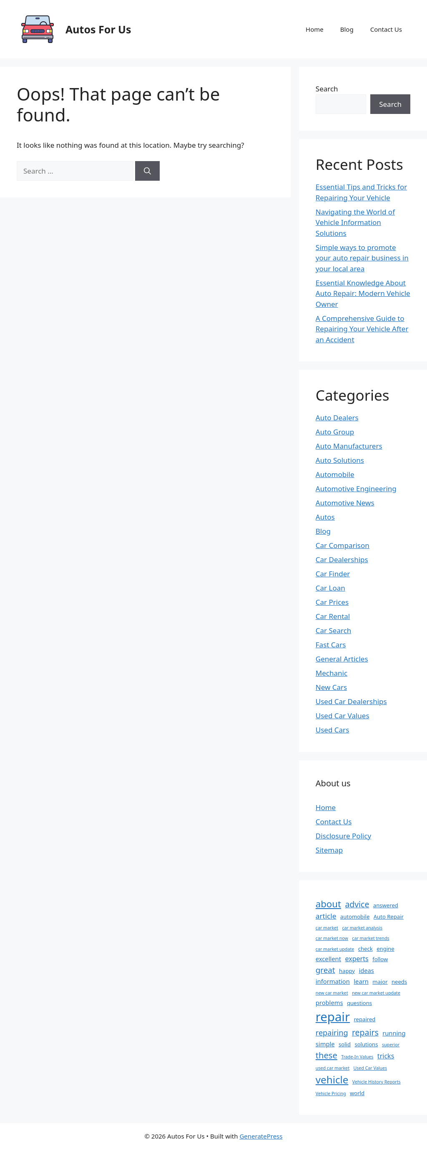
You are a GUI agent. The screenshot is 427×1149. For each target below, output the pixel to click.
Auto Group (335, 432)
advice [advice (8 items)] (357, 904)
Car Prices (332, 602)
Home (315, 29)
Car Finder (333, 573)
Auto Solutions (340, 460)
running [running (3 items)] (393, 1033)
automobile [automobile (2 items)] (354, 916)
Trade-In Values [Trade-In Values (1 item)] (357, 1057)
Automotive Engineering (356, 488)
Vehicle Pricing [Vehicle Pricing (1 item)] (331, 1093)
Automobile (335, 474)
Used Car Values (342, 715)
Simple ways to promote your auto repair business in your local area (362, 257)
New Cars (331, 687)
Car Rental (333, 616)
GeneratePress (260, 1136)
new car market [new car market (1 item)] (332, 993)
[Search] (147, 171)
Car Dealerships (342, 559)
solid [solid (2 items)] (345, 1044)
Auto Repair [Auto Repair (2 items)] (389, 916)
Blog (347, 29)
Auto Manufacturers (349, 446)
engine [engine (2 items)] (385, 948)
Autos (325, 517)
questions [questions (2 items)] (359, 1003)
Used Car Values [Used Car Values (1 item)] (370, 1068)
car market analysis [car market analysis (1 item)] (362, 928)
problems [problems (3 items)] (329, 1002)
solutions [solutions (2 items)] (366, 1044)
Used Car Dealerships (351, 701)
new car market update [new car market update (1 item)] (376, 993)
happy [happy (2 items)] (347, 971)
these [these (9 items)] (326, 1055)
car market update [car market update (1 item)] (335, 949)
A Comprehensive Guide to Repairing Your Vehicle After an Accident (362, 328)
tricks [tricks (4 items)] (385, 1056)
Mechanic (331, 673)
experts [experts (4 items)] (356, 958)
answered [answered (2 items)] (385, 905)
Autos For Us (98, 29)
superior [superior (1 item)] (390, 1045)
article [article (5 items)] (326, 916)
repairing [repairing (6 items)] (332, 1033)
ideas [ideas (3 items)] (366, 970)
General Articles (342, 659)
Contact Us (386, 29)
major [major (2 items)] (379, 981)
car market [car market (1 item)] (327, 928)
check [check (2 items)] (365, 948)
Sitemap (329, 850)
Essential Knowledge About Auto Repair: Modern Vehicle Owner (363, 293)
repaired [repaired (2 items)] (364, 1019)
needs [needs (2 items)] (399, 981)
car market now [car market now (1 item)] (332, 938)
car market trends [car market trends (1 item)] (370, 938)
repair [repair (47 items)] (333, 1016)
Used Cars (332, 730)
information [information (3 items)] (333, 981)
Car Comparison (342, 545)
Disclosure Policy (343, 836)
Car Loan (330, 588)
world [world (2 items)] (357, 1093)
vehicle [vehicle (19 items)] (332, 1079)
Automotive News (345, 503)
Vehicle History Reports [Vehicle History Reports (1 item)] (376, 1082)
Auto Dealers (337, 417)
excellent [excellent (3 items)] (328, 959)
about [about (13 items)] (328, 903)
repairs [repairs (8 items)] (365, 1032)
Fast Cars (331, 644)
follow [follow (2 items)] (380, 959)
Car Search (334, 630)
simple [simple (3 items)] (325, 1044)
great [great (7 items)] (325, 970)
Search (327, 88)
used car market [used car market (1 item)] (332, 1068)
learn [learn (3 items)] (361, 981)
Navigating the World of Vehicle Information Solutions (355, 222)
